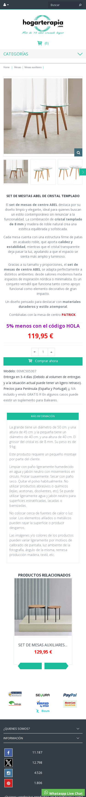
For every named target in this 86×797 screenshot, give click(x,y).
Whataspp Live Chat (63, 793)
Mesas (17, 67)
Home (6, 67)
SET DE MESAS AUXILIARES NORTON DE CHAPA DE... (43, 645)
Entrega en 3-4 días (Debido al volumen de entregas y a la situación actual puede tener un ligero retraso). (42, 380)
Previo (31, 666)
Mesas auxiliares (33, 67)
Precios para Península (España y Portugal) (35, 388)
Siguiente (55, 666)
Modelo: (9, 371)
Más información (43, 416)
